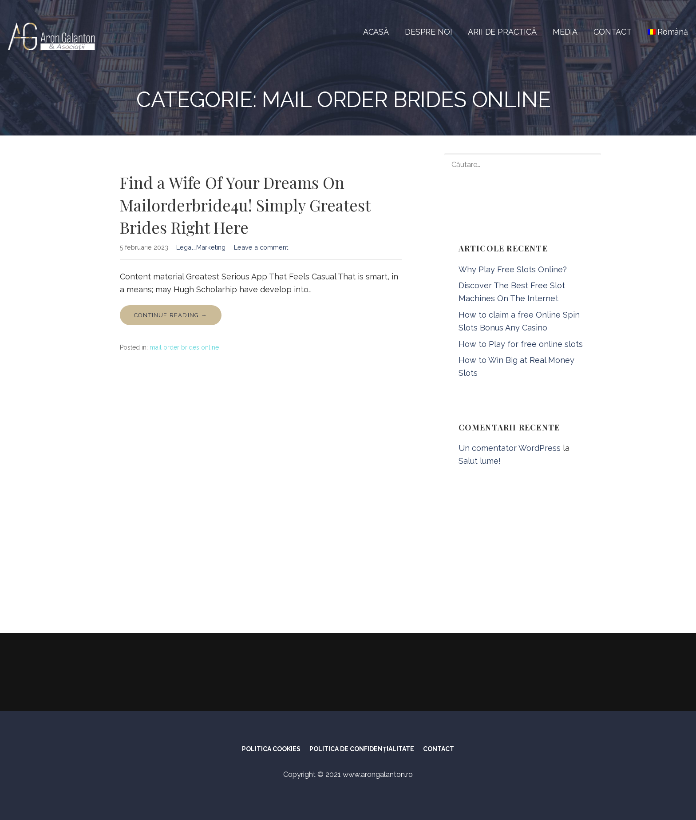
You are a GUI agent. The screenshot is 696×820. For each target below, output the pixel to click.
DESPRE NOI (428, 31)
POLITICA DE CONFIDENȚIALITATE (361, 748)
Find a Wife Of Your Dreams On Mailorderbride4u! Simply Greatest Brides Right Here (245, 204)
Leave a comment (261, 247)
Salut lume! (480, 461)
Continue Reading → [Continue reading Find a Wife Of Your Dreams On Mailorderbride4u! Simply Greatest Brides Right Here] (170, 315)
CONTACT (612, 31)
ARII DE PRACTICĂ (502, 31)
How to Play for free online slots (521, 344)
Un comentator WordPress (510, 448)
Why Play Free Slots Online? (513, 269)
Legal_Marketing (200, 247)
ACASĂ (376, 31)
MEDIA (565, 31)
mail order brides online (184, 347)
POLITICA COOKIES (271, 748)
